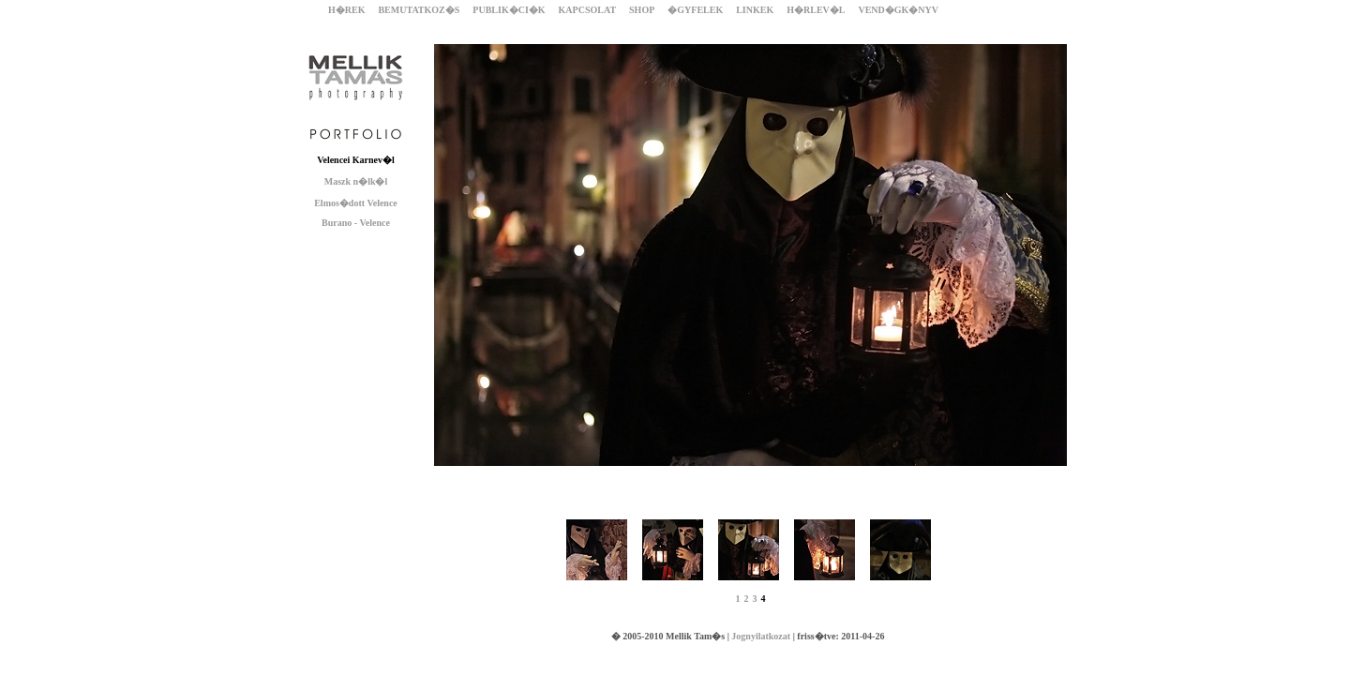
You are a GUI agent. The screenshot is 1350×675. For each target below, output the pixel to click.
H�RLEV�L (816, 10)
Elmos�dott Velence (356, 203)
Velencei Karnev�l (356, 160)
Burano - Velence (356, 223)
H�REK (346, 10)
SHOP (641, 10)
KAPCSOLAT (588, 10)
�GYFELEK (695, 10)
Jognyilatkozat (760, 636)
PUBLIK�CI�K (508, 10)
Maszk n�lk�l (356, 181)
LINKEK (754, 10)
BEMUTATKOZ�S (418, 10)
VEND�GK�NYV (898, 10)
